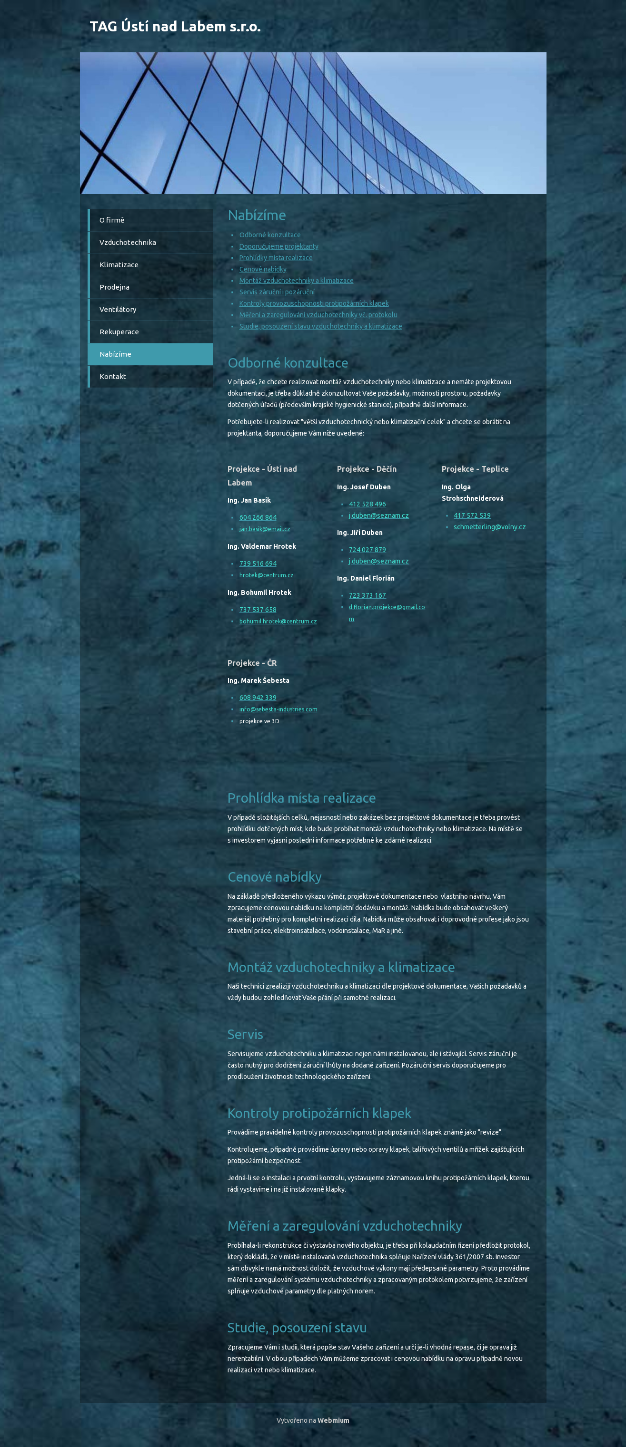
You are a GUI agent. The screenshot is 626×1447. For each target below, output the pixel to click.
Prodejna (114, 287)
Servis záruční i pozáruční (277, 292)
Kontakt (112, 376)
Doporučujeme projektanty (278, 246)
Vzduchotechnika (127, 242)
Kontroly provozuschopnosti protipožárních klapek (314, 303)
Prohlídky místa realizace (276, 258)
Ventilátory (117, 309)
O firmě (111, 220)
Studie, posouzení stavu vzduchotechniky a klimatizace (320, 326)
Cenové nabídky (263, 269)
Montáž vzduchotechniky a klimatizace (296, 280)
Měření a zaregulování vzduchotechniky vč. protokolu (318, 315)
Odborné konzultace (270, 235)
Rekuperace (119, 332)
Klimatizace (119, 265)
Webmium (333, 1420)
